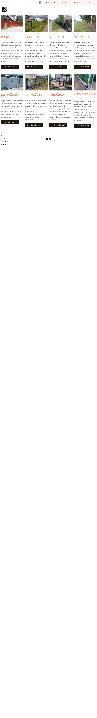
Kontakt (90, 2)
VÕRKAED (82, 36)
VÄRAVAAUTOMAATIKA (85, 95)
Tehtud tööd (78, 2)
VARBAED (57, 36)
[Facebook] (44, 2)
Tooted (67, 2)
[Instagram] (50, 138)
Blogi (58, 2)
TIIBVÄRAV (58, 95)
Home (50, 2)
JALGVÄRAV (11, 95)
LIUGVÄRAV (35, 95)
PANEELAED (36, 36)
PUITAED (8, 36)
